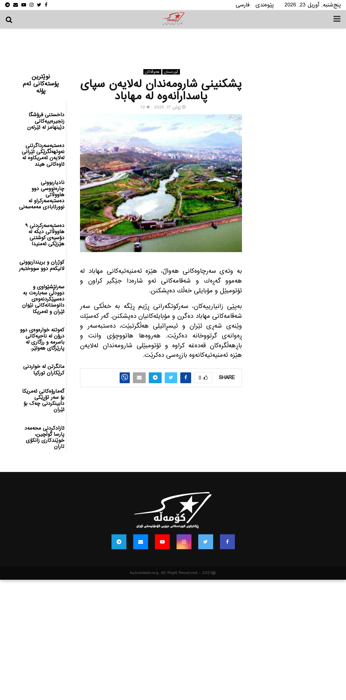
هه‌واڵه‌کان (152, 72)
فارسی (243, 5)
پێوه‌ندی (265, 5)
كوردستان (171, 72)
